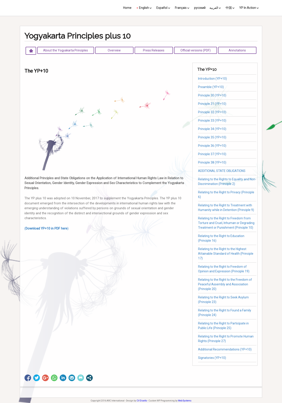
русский (200, 7)
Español (161, 7)
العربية (214, 7)
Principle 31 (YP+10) (212, 103)
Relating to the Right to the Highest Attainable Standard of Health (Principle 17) (225, 253)
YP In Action (247, 7)
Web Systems (184, 400)
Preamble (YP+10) (211, 87)
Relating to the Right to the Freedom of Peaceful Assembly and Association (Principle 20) (225, 284)
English (144, 7)
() (46, 228)
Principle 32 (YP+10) (212, 112)
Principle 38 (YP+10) (212, 162)
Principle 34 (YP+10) (212, 129)
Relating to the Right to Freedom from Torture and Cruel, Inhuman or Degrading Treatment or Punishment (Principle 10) (226, 223)
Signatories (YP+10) (212, 358)
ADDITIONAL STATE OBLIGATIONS (221, 171)
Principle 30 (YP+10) (212, 95)
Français (181, 7)
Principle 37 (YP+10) (212, 154)
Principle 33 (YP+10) (212, 120)
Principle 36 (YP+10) (212, 145)
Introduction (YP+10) (212, 78)
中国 (229, 7)
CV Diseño (142, 400)
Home (127, 7)
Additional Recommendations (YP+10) (225, 349)
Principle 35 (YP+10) (212, 137)
